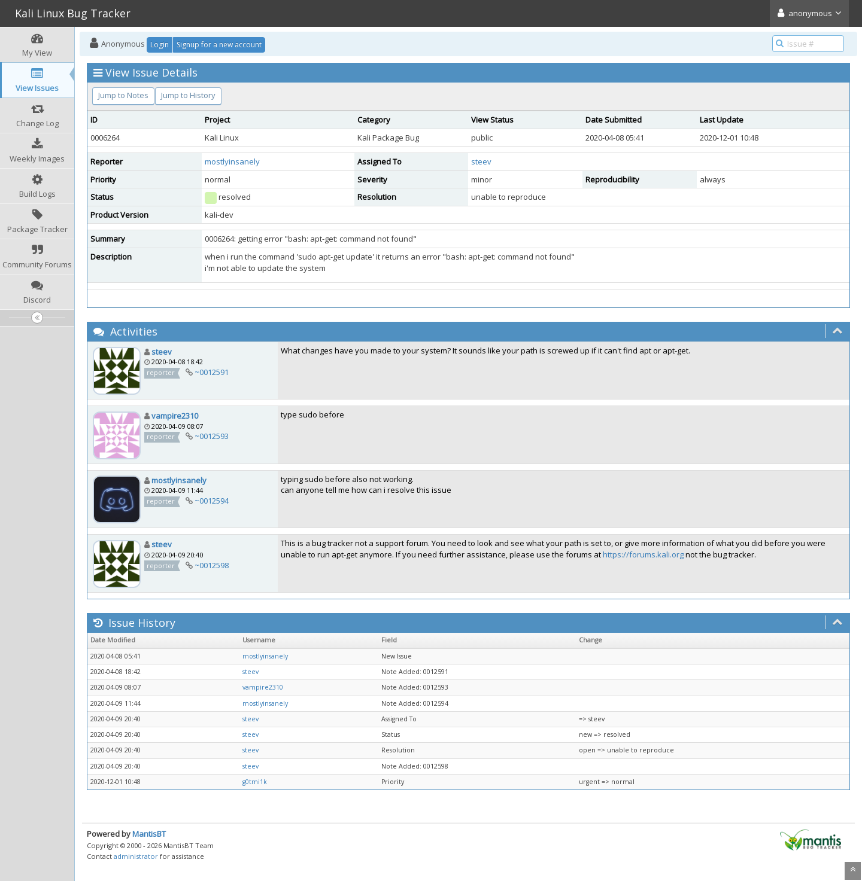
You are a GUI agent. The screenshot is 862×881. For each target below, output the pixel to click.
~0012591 (212, 372)
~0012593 (212, 436)
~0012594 (212, 500)
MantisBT (149, 833)
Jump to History (188, 95)
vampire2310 (174, 415)
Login (159, 44)
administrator (136, 856)
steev (481, 161)
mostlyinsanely (232, 161)
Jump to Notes (123, 95)
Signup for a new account (219, 44)
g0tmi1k (254, 782)
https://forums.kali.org (643, 554)
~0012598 (212, 565)
